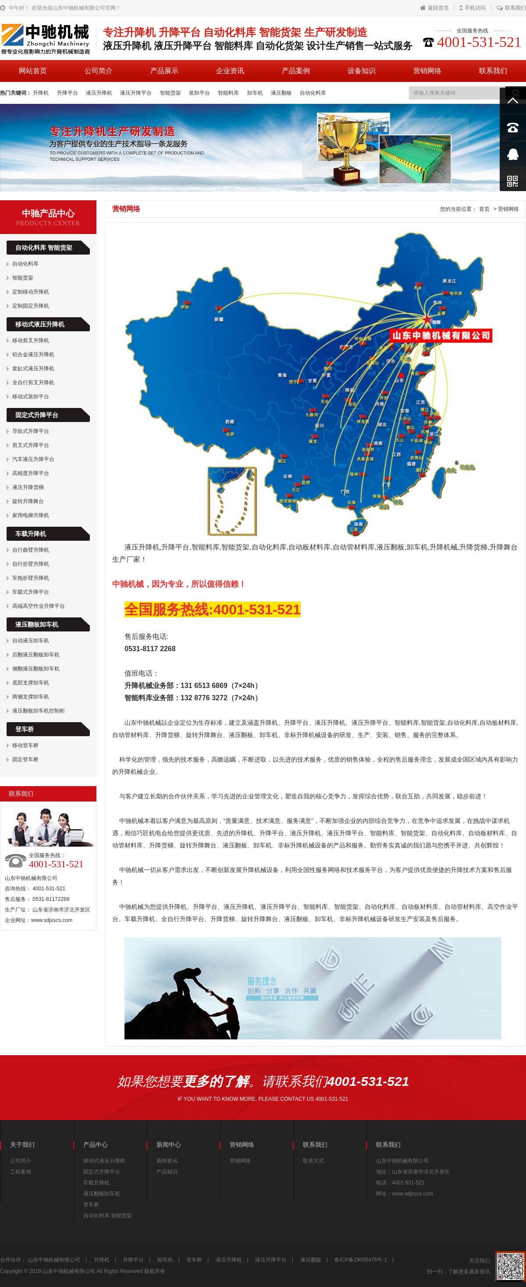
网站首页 (33, 70)
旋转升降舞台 (28, 501)
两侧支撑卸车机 (30, 697)
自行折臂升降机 (30, 564)
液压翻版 (310, 1260)
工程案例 (20, 1172)
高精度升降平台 (30, 473)
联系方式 (313, 1161)
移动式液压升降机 (39, 324)
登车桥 (24, 729)
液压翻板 (282, 93)
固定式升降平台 (36, 414)
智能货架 (171, 93)
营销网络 (427, 70)
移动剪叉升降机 (30, 340)
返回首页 (434, 8)
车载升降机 (30, 533)
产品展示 (164, 70)
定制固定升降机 (30, 306)
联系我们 (511, 8)
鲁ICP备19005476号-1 (360, 1260)
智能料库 (229, 93)
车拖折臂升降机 (30, 578)
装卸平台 (200, 93)
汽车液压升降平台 (33, 459)
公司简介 (99, 70)
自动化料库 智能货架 (43, 247)
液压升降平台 (136, 93)
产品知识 (167, 1172)
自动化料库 (313, 93)
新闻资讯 (167, 1161)
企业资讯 (230, 70)
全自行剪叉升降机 (33, 382)
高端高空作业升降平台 (38, 606)
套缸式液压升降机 (33, 368)
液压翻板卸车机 (36, 624)
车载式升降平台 (30, 592)
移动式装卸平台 (30, 397)
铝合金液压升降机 (33, 354)
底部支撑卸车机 (30, 683)
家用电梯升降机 (30, 515)
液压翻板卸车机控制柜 (38, 711)
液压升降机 (100, 93)
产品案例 (296, 70)
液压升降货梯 (28, 487)
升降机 (41, 93)
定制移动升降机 (30, 292)
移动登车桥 (25, 745)
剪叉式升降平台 (30, 445)
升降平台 (68, 93)
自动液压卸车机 (30, 641)
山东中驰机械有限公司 (54, 1260)
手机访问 (473, 8)
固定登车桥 (25, 759)
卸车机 (255, 93)
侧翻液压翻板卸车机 (36, 669)
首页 (484, 209)
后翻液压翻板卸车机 (36, 655)
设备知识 (362, 70)
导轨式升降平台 (30, 431)
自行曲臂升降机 (30, 550)
